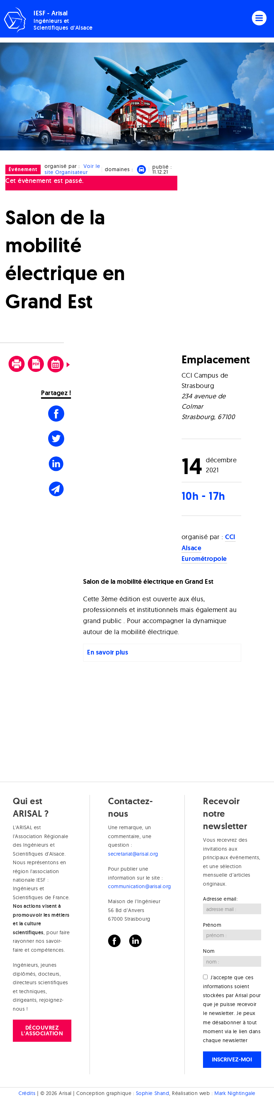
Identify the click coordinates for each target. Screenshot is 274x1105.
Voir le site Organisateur (72, 169)
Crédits (27, 1093)
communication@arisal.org (139, 886)
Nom (209, 951)
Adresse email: (220, 899)
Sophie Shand (152, 1093)
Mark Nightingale (234, 1093)
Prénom (212, 925)
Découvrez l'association (42, 1030)
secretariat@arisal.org (133, 854)
